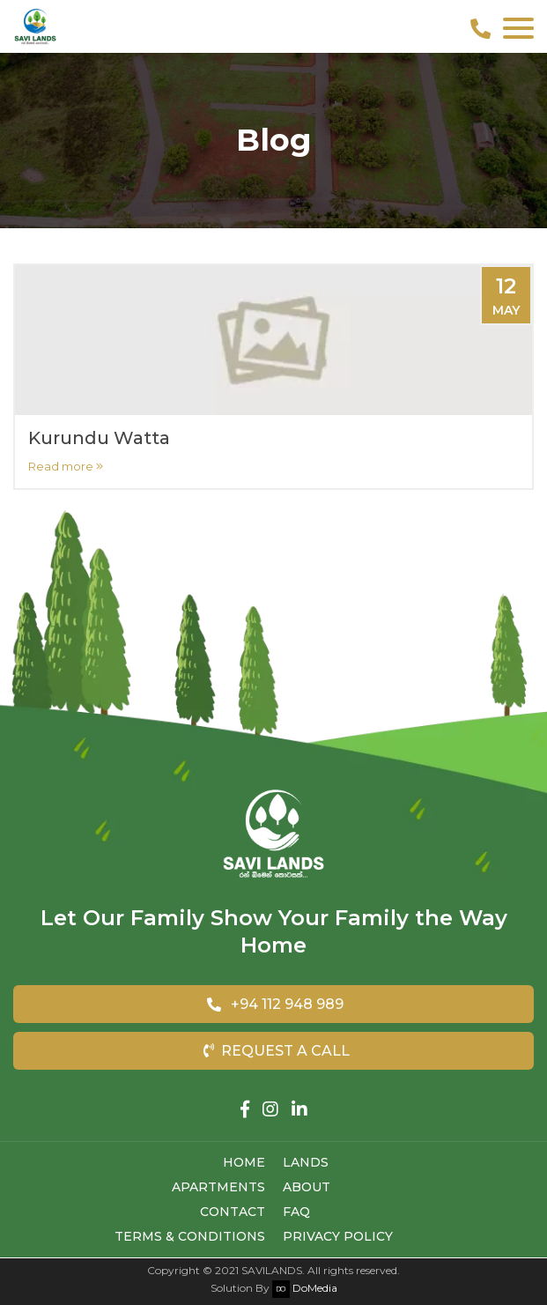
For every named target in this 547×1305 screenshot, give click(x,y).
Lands (306, 1162)
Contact (232, 1212)
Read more (65, 466)
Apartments (218, 1187)
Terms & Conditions (190, 1236)
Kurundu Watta (99, 438)
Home (244, 1162)
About (306, 1187)
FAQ (296, 1212)
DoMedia (304, 1287)
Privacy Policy (338, 1236)
